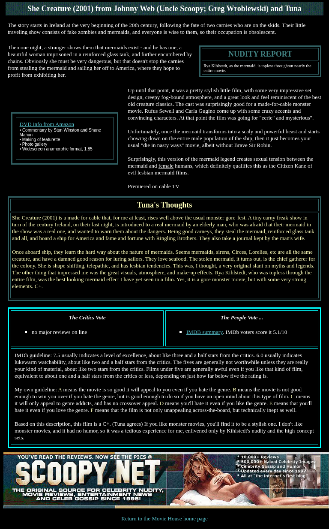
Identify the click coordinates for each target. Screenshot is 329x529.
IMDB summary (204, 332)
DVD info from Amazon (47, 124)
